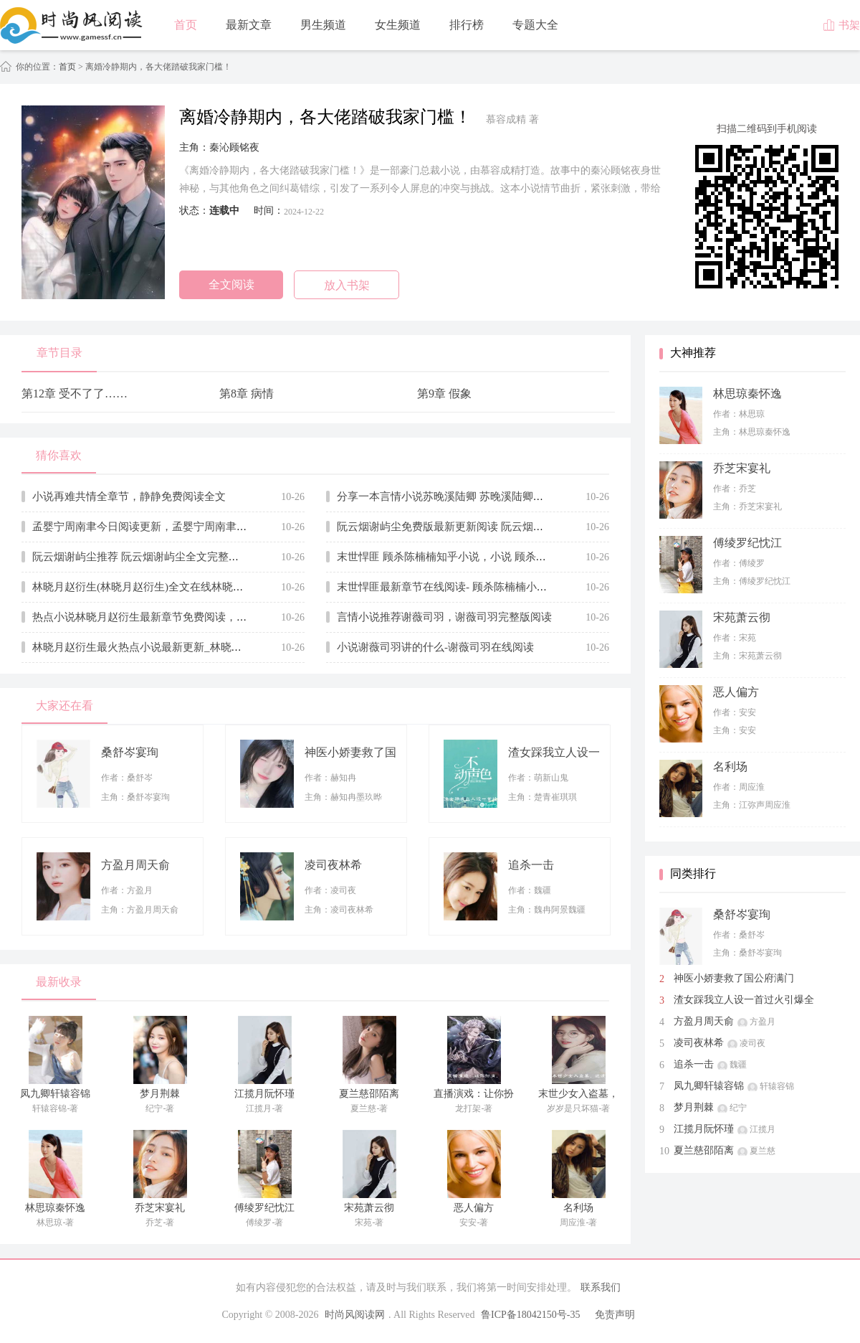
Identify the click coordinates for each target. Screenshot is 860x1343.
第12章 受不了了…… (75, 393)
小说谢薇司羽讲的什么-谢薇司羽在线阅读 (435, 647)
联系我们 (600, 1287)
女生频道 (398, 25)
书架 (841, 25)
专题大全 (535, 25)
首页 (185, 25)
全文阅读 (231, 284)
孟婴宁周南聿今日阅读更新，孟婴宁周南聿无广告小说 (161, 526)
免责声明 (615, 1314)
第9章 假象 (444, 393)
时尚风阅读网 (355, 1314)
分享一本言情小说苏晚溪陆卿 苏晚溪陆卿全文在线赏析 (467, 496)
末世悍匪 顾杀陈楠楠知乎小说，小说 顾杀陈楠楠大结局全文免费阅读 (501, 556)
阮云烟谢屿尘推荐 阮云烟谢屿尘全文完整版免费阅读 (157, 556)
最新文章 (249, 25)
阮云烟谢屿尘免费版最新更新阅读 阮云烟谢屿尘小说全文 (472, 526)
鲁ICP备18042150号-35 (530, 1314)
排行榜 (466, 25)
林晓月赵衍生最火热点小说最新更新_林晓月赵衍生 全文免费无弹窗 (192, 647)
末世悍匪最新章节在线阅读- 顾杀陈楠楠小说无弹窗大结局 (474, 587)
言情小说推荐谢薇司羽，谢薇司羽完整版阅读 (444, 617)
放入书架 (347, 285)
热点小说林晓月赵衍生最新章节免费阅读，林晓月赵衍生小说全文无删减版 (209, 617)
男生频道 (323, 25)
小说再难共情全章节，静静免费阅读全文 (129, 496)
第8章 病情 (246, 393)
